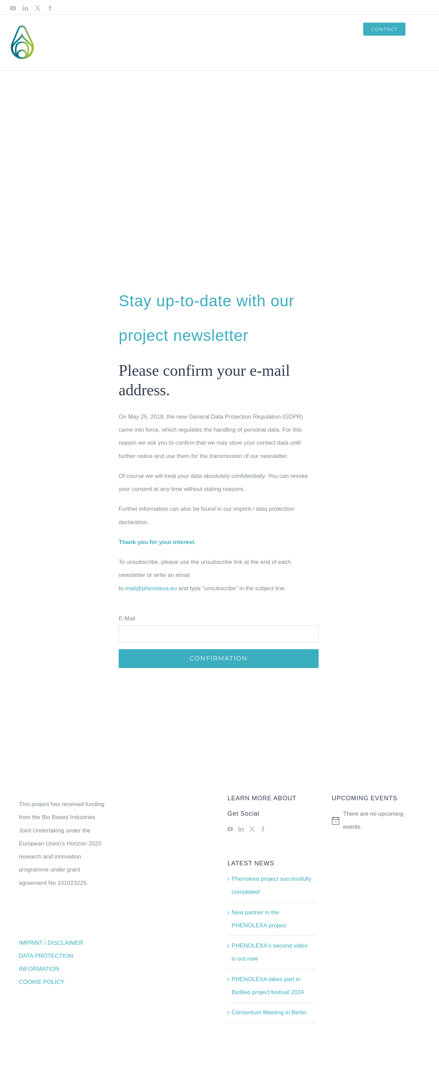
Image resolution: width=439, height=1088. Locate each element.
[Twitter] (252, 829)
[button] (417, 29)
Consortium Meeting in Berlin (269, 1012)
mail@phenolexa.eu (151, 588)
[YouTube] (230, 829)
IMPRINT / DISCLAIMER (51, 943)
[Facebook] (263, 829)
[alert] (376, 820)
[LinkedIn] (241, 829)
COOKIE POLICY (41, 982)
